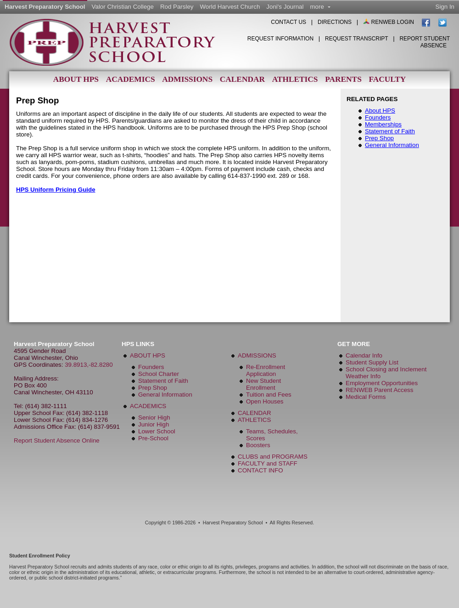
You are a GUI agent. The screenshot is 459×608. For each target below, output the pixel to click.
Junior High (153, 424)
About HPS (76, 79)
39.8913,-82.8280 (89, 364)
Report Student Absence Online (57, 440)
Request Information (280, 38)
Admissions (187, 79)
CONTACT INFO (260, 470)
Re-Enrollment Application (265, 370)
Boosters (258, 445)
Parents (343, 79)
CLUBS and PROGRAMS (273, 456)
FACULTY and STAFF (267, 463)
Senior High (154, 417)
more (320, 6)
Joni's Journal (284, 6)
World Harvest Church (230, 6)
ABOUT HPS (147, 355)
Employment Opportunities (382, 383)
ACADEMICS (148, 406)
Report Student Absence (424, 42)
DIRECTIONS (335, 22)
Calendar (242, 79)
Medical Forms (366, 396)
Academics (130, 79)
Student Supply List (372, 362)
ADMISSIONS (257, 355)
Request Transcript (356, 38)
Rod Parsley (177, 6)
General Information (392, 145)
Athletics (295, 79)
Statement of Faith (390, 131)
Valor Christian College (123, 6)
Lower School (156, 431)
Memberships (383, 124)
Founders (378, 117)
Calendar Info (364, 355)
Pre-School (153, 438)
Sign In (445, 6)
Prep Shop (379, 138)
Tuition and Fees (268, 394)
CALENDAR (254, 412)
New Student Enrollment (263, 384)
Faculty (387, 79)
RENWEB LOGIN (389, 22)
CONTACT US (288, 22)
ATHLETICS (254, 419)
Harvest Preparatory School (45, 6)
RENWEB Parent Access (379, 389)
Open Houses (265, 401)
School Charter (158, 373)
